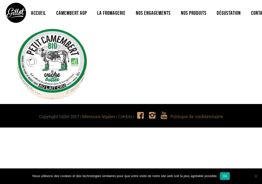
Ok (225, 176)
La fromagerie (111, 13)
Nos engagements (153, 13)
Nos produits (193, 13)
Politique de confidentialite (196, 116)
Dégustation (229, 13)
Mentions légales (98, 116)
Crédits (125, 116)
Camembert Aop (71, 13)
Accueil (38, 13)
